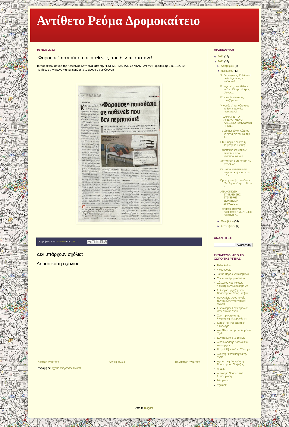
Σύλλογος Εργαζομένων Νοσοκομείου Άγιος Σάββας (232, 292)
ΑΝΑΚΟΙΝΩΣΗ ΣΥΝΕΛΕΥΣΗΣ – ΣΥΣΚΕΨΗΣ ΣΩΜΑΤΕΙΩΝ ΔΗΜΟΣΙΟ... (231, 197)
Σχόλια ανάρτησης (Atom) (66, 368)
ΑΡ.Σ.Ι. (221, 368)
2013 (221, 56)
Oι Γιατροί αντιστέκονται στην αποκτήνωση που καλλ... (234, 172)
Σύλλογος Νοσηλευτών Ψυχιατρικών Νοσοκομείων (232, 284)
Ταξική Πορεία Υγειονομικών (233, 274)
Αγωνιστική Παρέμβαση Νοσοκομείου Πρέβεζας (230, 363)
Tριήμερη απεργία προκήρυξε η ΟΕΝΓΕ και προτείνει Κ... (235, 212)
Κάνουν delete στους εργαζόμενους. (232, 99)
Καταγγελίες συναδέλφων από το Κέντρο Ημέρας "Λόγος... (234, 89)
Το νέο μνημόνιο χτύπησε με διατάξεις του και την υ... (235, 133)
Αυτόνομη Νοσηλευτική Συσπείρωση (230, 375)
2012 (221, 61)
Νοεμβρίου (227, 70)
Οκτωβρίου (227, 221)
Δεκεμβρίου (228, 65)
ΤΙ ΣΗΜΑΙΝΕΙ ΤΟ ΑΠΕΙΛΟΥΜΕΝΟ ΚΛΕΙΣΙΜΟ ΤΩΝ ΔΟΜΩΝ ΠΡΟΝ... (236, 121)
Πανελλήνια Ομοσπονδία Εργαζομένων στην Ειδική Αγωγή (231, 300)
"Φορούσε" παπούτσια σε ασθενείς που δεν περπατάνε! (234, 108)
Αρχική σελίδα (117, 361)
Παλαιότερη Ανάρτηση (187, 361)
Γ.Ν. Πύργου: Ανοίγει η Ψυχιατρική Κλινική (232, 144)
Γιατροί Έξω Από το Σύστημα (233, 349)
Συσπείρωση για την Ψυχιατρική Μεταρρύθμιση (232, 317)
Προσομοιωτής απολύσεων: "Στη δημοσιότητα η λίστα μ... (236, 183)
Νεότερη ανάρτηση (48, 361)
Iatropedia (223, 380)
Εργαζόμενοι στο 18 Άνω (231, 337)
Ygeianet (222, 384)
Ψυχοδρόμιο (224, 269)
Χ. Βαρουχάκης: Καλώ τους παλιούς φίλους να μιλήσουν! (235, 78)
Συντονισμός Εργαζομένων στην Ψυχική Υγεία (232, 310)
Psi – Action (224, 265)
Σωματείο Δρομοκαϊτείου (231, 278)
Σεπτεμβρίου (228, 226)
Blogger (148, 408)
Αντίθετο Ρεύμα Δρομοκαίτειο (118, 21)
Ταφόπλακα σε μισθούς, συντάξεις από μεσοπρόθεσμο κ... (233, 153)
